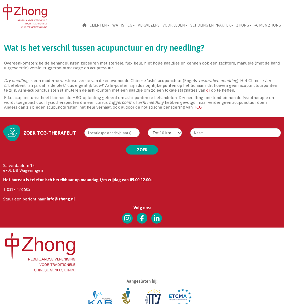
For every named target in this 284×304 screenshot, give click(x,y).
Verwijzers (149, 25)
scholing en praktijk (211, 25)
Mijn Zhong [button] (268, 25)
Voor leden (174, 25)
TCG (198, 107)
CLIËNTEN (99, 25)
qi (208, 90)
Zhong (244, 25)
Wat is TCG (123, 25)
